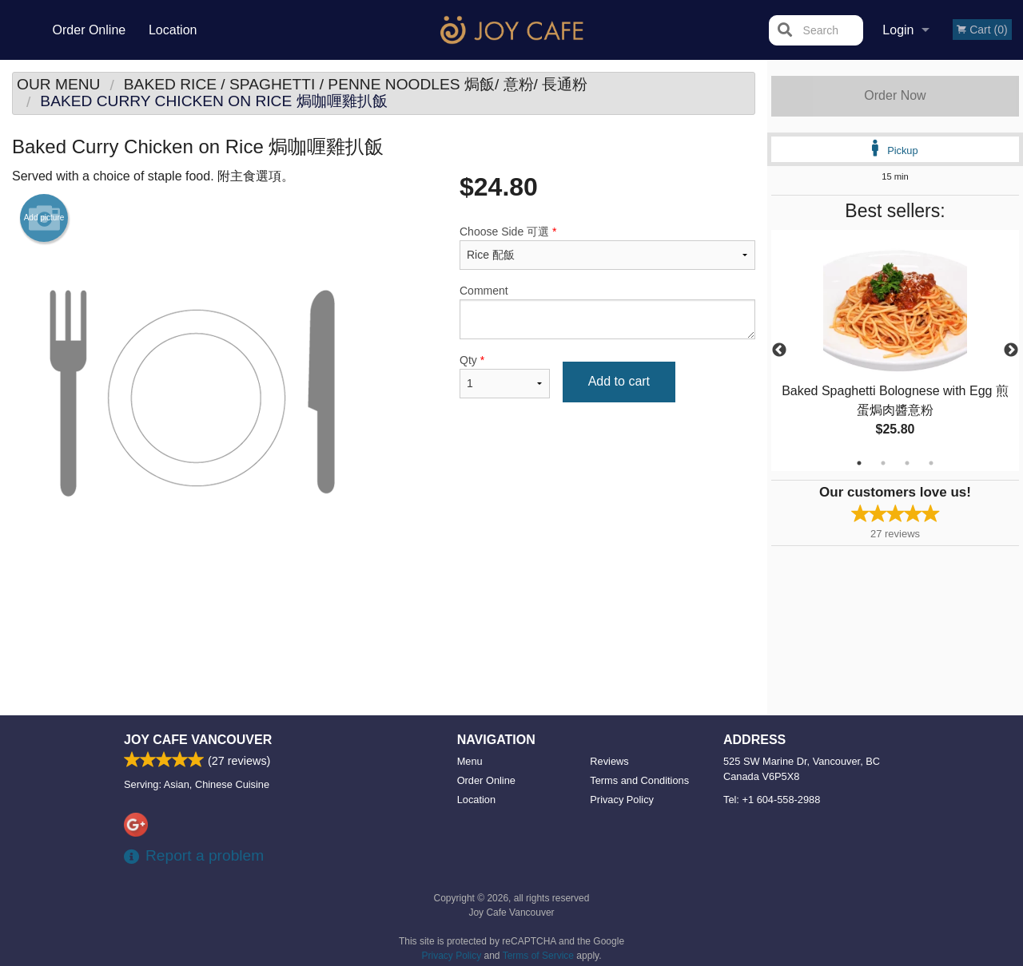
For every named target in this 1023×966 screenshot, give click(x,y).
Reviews (609, 761)
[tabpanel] (895, 350)
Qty (505, 376)
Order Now (894, 95)
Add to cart (619, 381)
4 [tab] (931, 463)
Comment (607, 311)
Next (1011, 350)
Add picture (44, 218)
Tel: (771, 800)
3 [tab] (907, 463)
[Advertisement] (383, 624)
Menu (470, 761)
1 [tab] (859, 463)
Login (898, 30)
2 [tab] (883, 463)
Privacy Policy (622, 800)
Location (173, 30)
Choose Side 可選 (607, 247)
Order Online (89, 30)
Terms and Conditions (639, 780)
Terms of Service (538, 955)
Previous (779, 350)
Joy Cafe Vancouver (198, 739)
